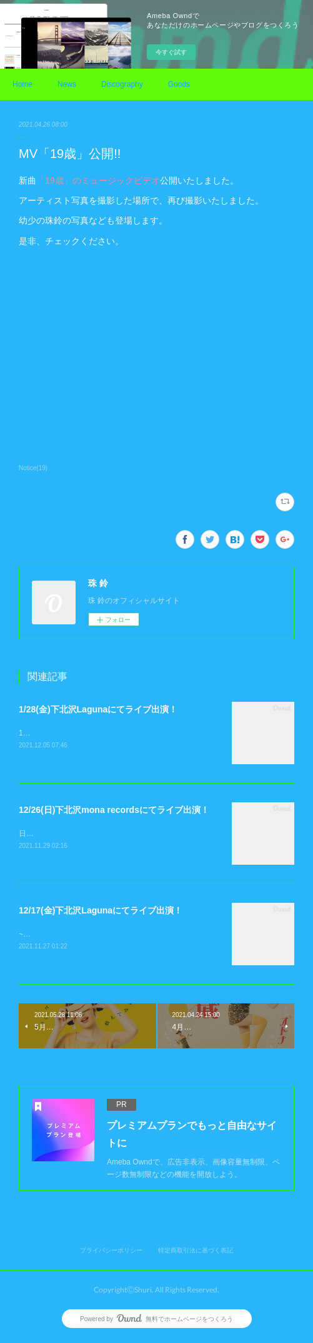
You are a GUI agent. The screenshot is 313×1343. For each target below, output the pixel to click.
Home (22, 84)
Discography (122, 84)
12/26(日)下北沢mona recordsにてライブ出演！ (114, 810)
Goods (179, 84)
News (66, 84)
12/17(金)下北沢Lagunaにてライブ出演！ (100, 912)
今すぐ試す (171, 52)
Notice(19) (33, 468)
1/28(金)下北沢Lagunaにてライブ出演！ (98, 709)
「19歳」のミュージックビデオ (98, 180)
